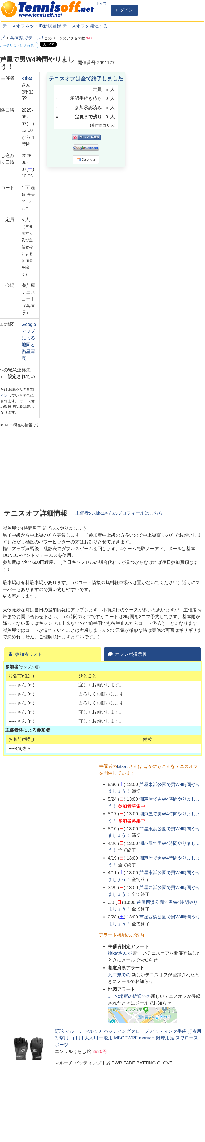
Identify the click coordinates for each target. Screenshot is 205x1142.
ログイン (124, 10)
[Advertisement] (162, 68)
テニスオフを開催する (85, 26)
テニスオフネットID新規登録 (31, 26)
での (120, 974)
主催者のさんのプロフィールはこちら (119, 513)
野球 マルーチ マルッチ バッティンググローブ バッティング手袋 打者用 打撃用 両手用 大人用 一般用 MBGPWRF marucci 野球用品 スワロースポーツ (128, 1038)
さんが (120, 953)
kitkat (27, 78)
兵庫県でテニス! (26, 38)
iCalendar (86, 159)
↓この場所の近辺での (129, 996)
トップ (101, 3)
